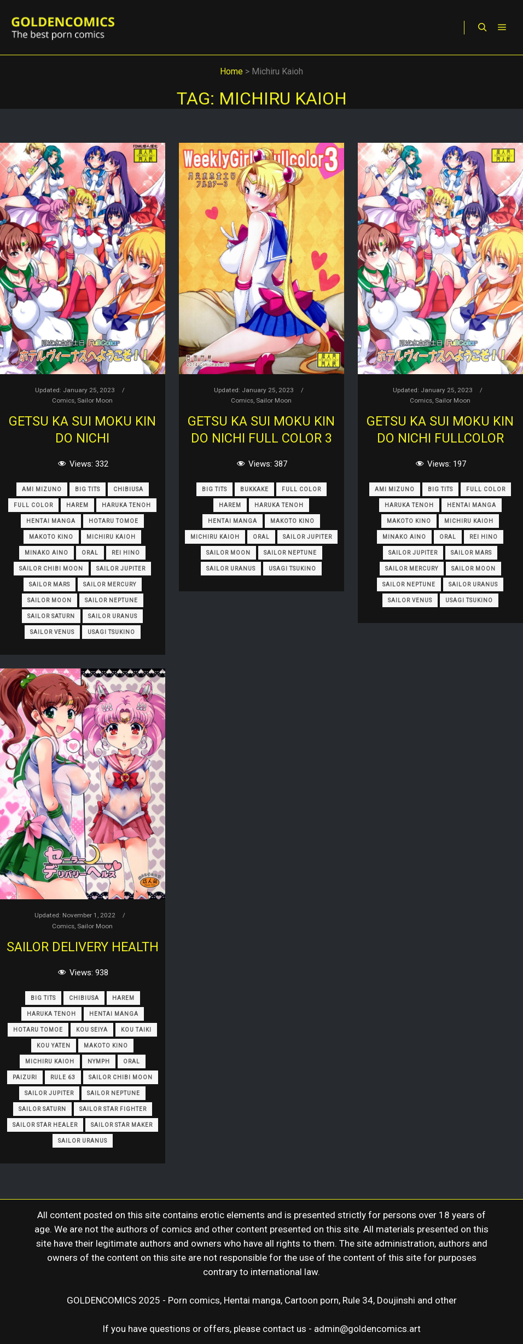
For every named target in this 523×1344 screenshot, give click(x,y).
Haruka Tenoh (126, 505)
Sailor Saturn (51, 616)
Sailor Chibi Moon (51, 569)
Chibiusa (128, 489)
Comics (63, 400)
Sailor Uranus (112, 616)
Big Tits (87, 489)
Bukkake (254, 489)
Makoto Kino (51, 537)
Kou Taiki (136, 1030)
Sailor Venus (52, 632)
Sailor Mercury (109, 584)
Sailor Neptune (111, 600)
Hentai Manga (50, 521)
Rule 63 (62, 1077)
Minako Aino (46, 553)
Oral (90, 553)
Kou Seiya (92, 1030)
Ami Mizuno (42, 489)
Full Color (33, 505)
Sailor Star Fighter (113, 1109)
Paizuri (25, 1077)
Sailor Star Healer (45, 1125)
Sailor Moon (95, 400)
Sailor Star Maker (122, 1125)
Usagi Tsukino (111, 632)
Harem (77, 505)
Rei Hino (126, 553)
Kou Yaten (54, 1046)
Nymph (99, 1061)
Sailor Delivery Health (83, 947)
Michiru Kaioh (111, 537)
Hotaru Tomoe (113, 521)
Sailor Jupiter (121, 569)
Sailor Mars (49, 584)
